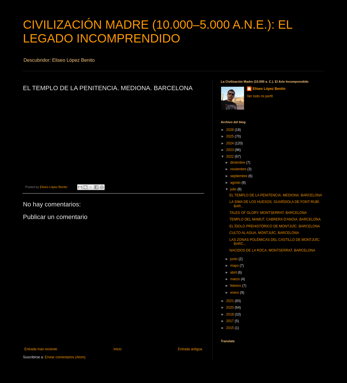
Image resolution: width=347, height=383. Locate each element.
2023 (230, 150)
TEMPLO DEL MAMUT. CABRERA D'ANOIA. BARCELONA (275, 219)
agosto (235, 183)
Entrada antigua (190, 349)
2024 (230, 143)
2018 (230, 314)
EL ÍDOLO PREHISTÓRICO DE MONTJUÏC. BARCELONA (274, 226)
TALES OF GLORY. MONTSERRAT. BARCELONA (268, 213)
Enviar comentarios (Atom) (65, 357)
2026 (230, 130)
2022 (230, 156)
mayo (235, 266)
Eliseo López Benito (269, 89)
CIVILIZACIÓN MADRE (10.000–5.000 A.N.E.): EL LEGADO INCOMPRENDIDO (157, 31)
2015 (230, 328)
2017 (230, 321)
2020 (230, 307)
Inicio (118, 349)
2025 (230, 136)
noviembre (238, 169)
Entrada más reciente (40, 349)
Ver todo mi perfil (260, 96)
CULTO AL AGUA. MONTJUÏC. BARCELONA (264, 233)
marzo (235, 279)
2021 (230, 301)
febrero (236, 286)
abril (234, 272)
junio (234, 259)
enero (235, 293)
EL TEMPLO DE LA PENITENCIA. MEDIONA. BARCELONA (275, 195)
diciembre (238, 162)
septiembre (239, 176)
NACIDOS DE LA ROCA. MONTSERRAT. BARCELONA (272, 250)
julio (233, 189)
